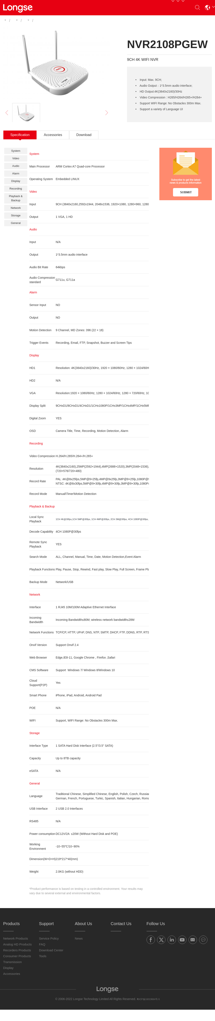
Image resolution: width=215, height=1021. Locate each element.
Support (111, 7)
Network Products (15, 950)
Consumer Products (17, 967)
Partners (88, 7)
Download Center (51, 961)
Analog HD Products (17, 955)
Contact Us (163, 7)
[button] (206, 7)
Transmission (12, 973)
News (79, 950)
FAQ (42, 955)
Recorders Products (17, 961)
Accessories (11, 985)
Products (64, 7)
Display (8, 979)
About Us (137, 7)
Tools (42, 967)
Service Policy (49, 950)
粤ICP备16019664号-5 (148, 1010)
